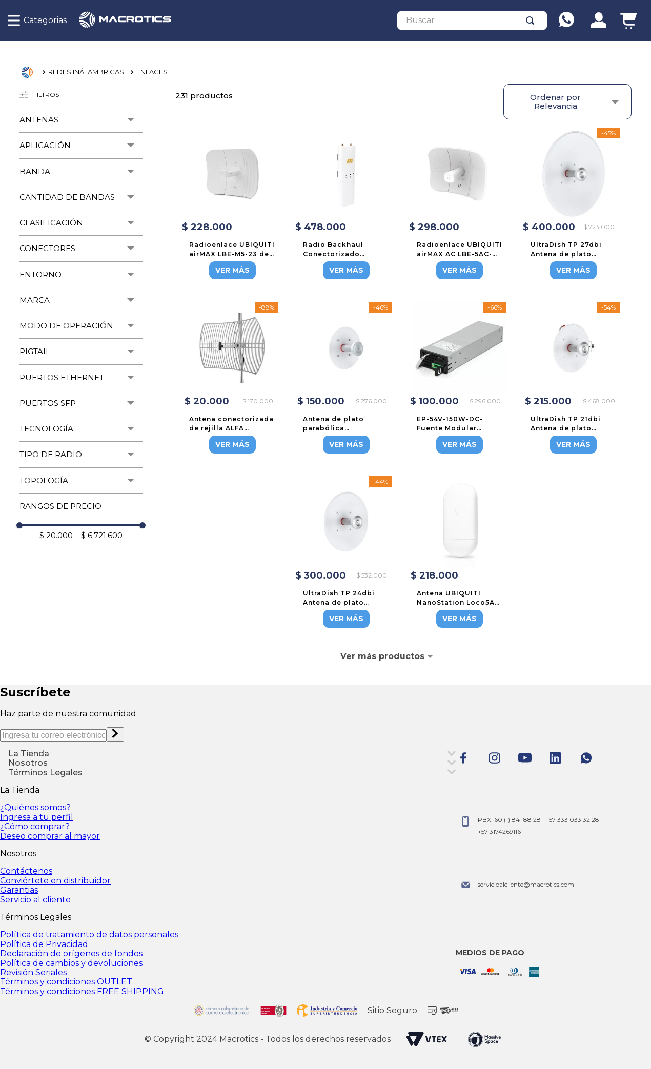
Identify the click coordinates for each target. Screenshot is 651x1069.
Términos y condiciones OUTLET (66, 981)
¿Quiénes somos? (35, 807)
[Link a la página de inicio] (29, 72)
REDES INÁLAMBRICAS (86, 72)
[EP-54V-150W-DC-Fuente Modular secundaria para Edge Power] (460, 379)
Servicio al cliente (35, 899)
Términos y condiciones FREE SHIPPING (82, 991)
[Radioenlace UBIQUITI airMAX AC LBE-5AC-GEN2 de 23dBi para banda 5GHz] (460, 204)
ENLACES (152, 72)
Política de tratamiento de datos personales (89, 934)
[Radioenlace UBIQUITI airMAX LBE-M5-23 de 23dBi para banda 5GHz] (232, 204)
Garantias (19, 890)
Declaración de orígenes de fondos (71, 953)
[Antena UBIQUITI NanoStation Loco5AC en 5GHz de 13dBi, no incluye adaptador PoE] (460, 553)
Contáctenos (26, 871)
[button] (81, 119)
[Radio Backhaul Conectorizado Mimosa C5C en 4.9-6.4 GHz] (346, 204)
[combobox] (472, 20)
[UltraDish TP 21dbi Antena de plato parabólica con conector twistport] (573, 379)
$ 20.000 (56, 535)
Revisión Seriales (33, 972)
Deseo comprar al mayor (50, 836)
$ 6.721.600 (99, 535)
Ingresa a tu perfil (36, 817)
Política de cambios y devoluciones (71, 963)
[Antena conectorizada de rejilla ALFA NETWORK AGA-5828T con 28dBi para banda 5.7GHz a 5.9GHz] (232, 379)
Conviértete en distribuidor (55, 881)
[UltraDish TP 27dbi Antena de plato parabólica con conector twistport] (573, 204)
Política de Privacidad (44, 944)
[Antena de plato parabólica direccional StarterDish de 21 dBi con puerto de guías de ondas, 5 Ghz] (346, 379)
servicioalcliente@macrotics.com (526, 884)
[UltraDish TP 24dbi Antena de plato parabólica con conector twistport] (346, 553)
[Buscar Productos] (532, 20)
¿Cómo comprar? (35, 826)
